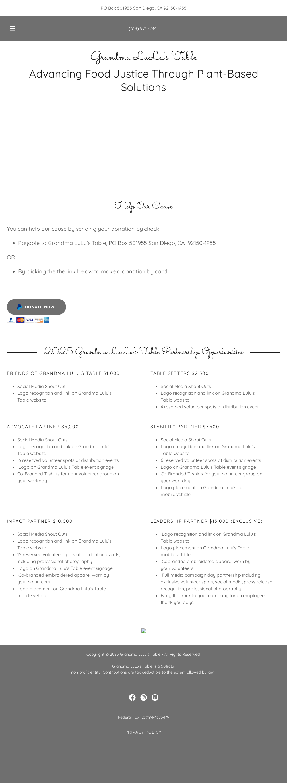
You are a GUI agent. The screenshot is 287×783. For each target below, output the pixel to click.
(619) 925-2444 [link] (144, 28)
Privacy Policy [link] (143, 769)
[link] (143, 58)
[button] (19, 28)
